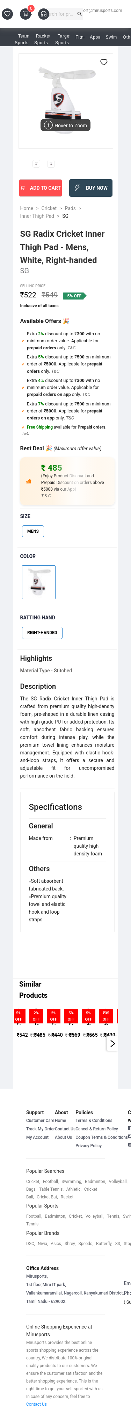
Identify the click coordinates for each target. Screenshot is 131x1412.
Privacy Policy (88, 1145)
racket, (67, 1197)
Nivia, (43, 1243)
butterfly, (104, 1243)
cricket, (33, 1181)
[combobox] (59, 14)
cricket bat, (47, 1197)
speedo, (86, 1243)
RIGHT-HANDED (42, 632)
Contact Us (65, 1129)
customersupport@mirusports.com (89, 10)
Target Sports (64, 39)
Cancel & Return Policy (96, 1129)
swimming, (71, 1181)
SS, (118, 1243)
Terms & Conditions (93, 1120)
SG (65, 216)
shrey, (70, 1243)
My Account (37, 1137)
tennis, (113, 1216)
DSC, (30, 1243)
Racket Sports (43, 39)
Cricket (49, 208)
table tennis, (51, 1189)
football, (51, 1181)
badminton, (95, 1181)
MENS (33, 531)
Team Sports (24, 39)
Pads (70, 208)
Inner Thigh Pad (37, 216)
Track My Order (40, 1129)
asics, (56, 1243)
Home (27, 208)
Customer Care (40, 1120)
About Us (63, 1137)
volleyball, (118, 1181)
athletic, (73, 1189)
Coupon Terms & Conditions (101, 1137)
